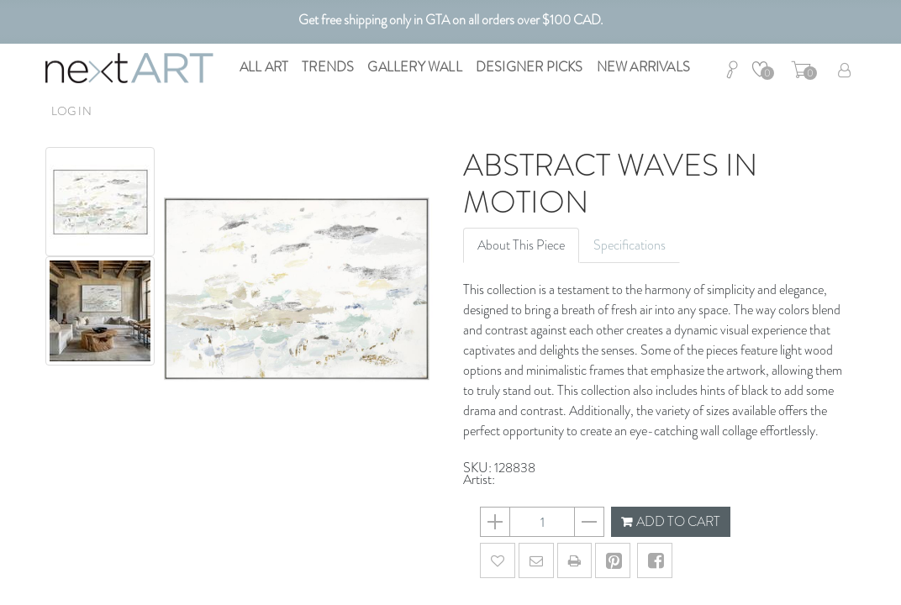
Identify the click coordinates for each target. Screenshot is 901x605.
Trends (328, 66)
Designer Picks (529, 66)
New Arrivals (643, 66)
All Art (264, 66)
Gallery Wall (414, 66)
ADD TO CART (670, 521)
